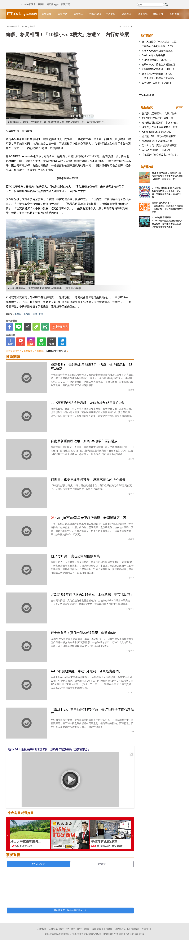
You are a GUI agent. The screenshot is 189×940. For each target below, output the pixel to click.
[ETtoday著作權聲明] (56, 351)
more (179, 107)
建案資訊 (142, 14)
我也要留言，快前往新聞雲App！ (70, 910)
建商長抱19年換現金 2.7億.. (157, 73)
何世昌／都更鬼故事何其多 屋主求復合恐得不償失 (88, 479)
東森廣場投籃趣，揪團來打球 (166, 173)
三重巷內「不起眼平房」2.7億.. (158, 46)
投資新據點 (94, 14)
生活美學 (110, 14)
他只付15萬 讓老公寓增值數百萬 (75, 556)
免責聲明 (146, 929)
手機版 (41, 1)
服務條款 (107, 929)
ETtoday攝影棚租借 (161, 217)
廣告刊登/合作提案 (80, 929)
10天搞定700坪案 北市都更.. (157, 83)
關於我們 (64, 929)
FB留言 (101, 864)
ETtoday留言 (38, 864)
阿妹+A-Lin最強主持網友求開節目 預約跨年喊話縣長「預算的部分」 (49, 749)
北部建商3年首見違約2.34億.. (157, 141)
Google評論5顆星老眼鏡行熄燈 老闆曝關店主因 (90, 518)
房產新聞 (46, 14)
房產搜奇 (62, 14)
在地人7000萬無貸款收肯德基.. (158, 51)
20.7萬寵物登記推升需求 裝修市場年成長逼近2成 (87, 403)
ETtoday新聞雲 (28, 1)
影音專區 (126, 14)
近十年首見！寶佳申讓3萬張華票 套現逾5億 (83, 633)
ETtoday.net (92, 933)
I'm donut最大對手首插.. (154, 55)
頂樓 (34, 314)
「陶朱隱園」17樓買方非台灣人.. (159, 78)
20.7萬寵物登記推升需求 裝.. (158, 118)
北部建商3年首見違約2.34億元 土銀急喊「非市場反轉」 (92, 594)
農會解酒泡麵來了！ (162, 202)
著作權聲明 (133, 929)
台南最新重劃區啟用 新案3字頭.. (160, 122)
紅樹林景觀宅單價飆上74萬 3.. (158, 69)
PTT (41, 314)
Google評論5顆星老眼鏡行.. (156, 132)
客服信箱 (96, 929)
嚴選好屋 (175, 14)
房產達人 (78, 14)
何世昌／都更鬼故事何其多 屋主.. (160, 127)
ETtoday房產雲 (22, 14)
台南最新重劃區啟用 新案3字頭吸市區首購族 (84, 441)
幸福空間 (158, 14)
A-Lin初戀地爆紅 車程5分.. (156, 60)
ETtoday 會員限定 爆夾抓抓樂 (166, 187)
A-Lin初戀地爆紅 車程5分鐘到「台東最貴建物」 (86, 671)
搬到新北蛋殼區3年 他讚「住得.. (160, 113)
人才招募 (53, 929)
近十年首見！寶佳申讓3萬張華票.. (160, 145)
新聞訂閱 (65, 1)
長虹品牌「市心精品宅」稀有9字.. (160, 154)
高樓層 (18, 314)
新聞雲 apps (53, 1)
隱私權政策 (120, 929)
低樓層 (27, 314)
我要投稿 (42, 929)
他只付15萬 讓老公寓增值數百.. (159, 64)
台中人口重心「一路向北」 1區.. (159, 41)
